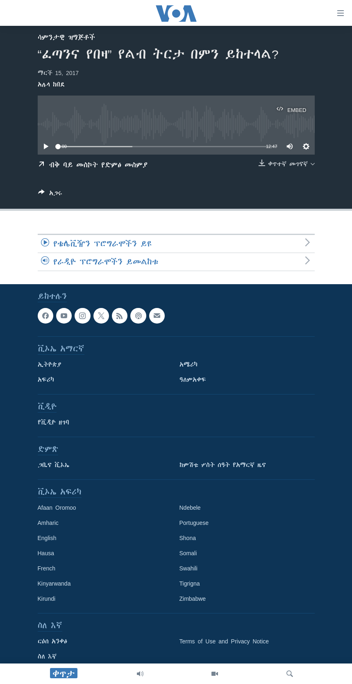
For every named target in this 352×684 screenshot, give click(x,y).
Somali (188, 553)
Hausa (46, 553)
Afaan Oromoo (57, 507)
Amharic (48, 523)
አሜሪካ (188, 364)
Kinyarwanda (54, 583)
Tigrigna (189, 583)
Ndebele (190, 507)
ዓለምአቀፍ (192, 379)
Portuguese (194, 523)
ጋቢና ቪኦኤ (53, 465)
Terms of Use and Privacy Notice (224, 641)
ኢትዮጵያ (49, 364)
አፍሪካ (46, 379)
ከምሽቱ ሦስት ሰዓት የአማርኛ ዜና (222, 465)
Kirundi (47, 598)
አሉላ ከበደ (51, 84)
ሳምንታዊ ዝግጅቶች (66, 37)
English (47, 538)
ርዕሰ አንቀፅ (52, 641)
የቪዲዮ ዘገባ (53, 422)
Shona (187, 538)
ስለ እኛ (47, 656)
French (47, 568)
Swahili (188, 568)
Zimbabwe (192, 598)
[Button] (50, 194)
